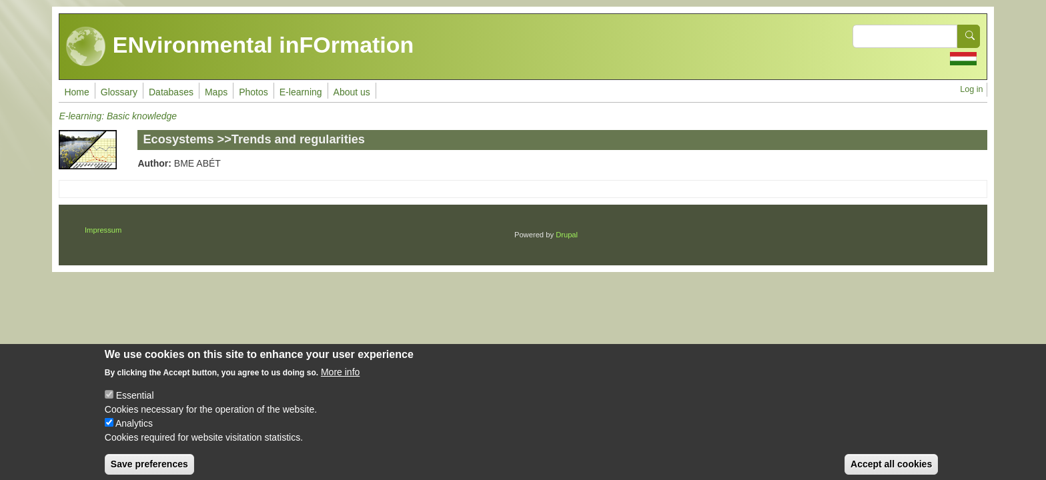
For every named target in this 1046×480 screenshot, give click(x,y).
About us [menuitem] (352, 92)
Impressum (103, 230)
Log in (971, 89)
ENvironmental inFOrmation (240, 47)
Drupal (567, 235)
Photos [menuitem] (253, 92)
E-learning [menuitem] (301, 92)
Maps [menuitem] (216, 92)
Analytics (134, 432)
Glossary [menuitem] (119, 92)
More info (340, 381)
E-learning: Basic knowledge (118, 116)
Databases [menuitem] (171, 92)
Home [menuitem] (76, 92)
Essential (135, 404)
